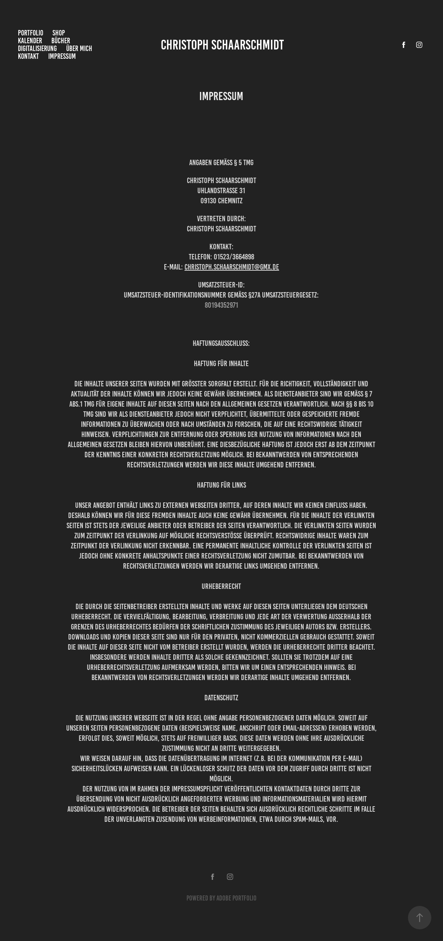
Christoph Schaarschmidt (222, 44)
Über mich (79, 48)
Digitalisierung (37, 48)
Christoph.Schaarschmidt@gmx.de (232, 267)
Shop (59, 33)
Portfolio (30, 33)
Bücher (60, 41)
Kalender (30, 41)
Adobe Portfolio (236, 898)
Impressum (62, 56)
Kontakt (28, 56)
